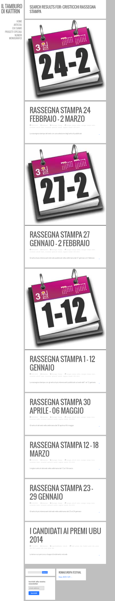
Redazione (45, 125)
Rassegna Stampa (57, 125)
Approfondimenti (57, 546)
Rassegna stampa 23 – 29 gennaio (61, 492)
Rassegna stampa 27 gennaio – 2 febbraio (60, 239)
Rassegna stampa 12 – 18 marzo (64, 449)
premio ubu (39, 548)
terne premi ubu (49, 548)
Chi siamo (17, 28)
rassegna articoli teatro (73, 417)
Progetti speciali (13, 32)
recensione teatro (35, 419)
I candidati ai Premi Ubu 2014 (65, 535)
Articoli (18, 25)
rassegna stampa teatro (88, 125)
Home (19, 21)
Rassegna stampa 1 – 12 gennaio (62, 363)
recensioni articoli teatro (37, 127)
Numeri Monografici (15, 36)
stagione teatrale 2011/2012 (66, 419)
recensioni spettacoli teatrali (53, 127)
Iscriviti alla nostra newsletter (37, 583)
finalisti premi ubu (88, 546)
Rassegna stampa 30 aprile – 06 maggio (60, 406)
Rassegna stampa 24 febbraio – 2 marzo (60, 114)
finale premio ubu (76, 546)
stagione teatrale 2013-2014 (71, 127)
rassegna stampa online (73, 125)
